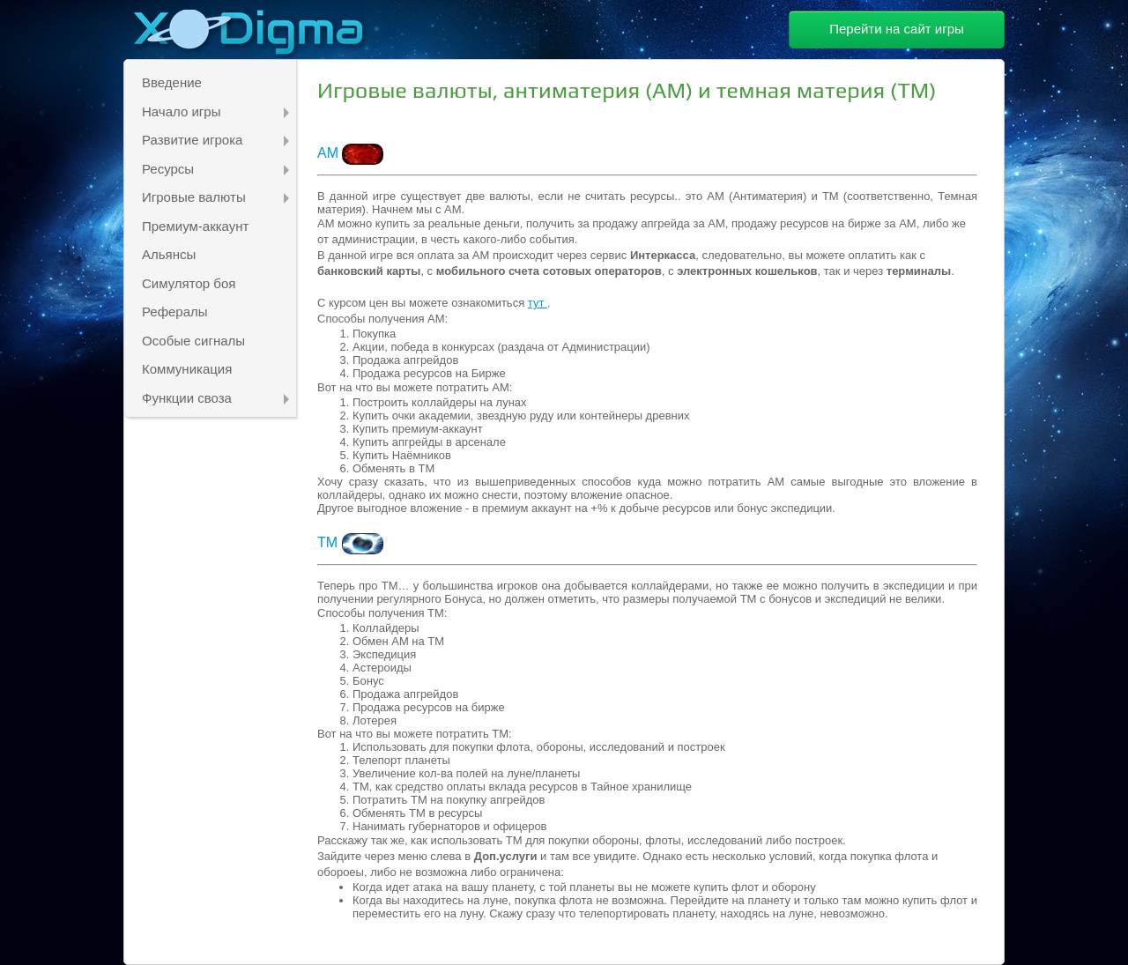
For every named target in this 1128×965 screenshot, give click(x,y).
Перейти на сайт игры (896, 28)
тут (537, 302)
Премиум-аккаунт (195, 226)
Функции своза (215, 397)
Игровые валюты (215, 196)
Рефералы (175, 311)
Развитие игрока (215, 139)
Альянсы (169, 254)
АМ (329, 152)
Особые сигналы (193, 340)
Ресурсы (215, 168)
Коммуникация (187, 368)
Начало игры (215, 111)
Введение (172, 82)
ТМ (350, 542)
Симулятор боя (188, 283)
